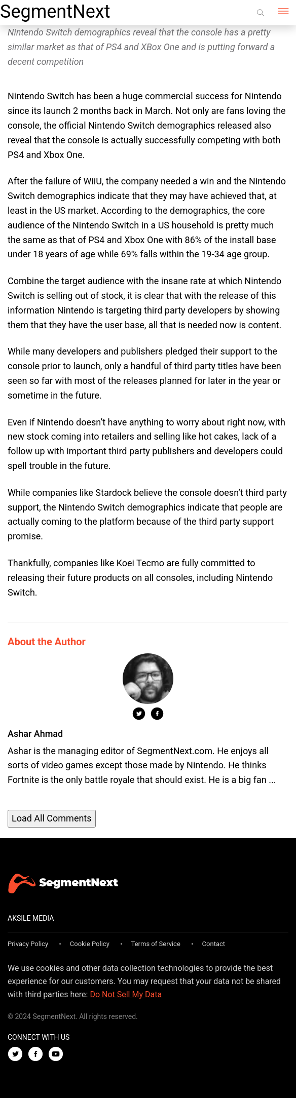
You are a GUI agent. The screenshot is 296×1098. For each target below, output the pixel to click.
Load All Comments (52, 818)
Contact (213, 944)
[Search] (260, 12)
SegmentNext (55, 11)
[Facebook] (38, 1055)
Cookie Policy (89, 944)
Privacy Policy (28, 944)
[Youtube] (58, 1055)
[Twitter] (18, 1055)
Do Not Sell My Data (126, 994)
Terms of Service (155, 944)
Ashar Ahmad (35, 733)
